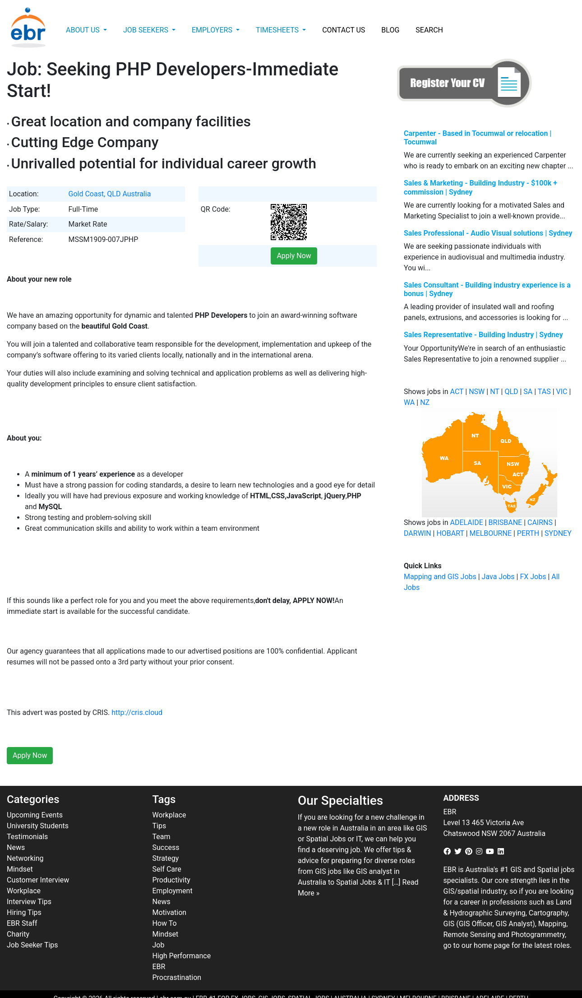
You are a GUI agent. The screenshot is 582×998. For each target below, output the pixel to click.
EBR (159, 946)
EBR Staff (22, 903)
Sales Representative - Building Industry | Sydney (483, 334)
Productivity (171, 860)
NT (494, 391)
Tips (159, 806)
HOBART (450, 533)
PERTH (528, 533)
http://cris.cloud (136, 693)
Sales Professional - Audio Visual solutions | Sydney (488, 233)
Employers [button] (213, 30)
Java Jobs (498, 576)
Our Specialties (340, 781)
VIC (562, 391)
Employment (172, 871)
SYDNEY (558, 533)
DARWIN (417, 533)
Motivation (169, 892)
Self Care (166, 849)
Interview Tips (29, 881)
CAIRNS (540, 522)
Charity (18, 914)
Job (158, 925)
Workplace (24, 871)
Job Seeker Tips (32, 925)
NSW (477, 391)
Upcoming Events (35, 795)
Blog (390, 30)
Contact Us (343, 30)
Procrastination (177, 957)
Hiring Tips (24, 892)
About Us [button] (84, 30)
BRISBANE (505, 522)
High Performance (181, 936)
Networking (25, 838)
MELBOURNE (491, 533)
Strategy (165, 838)
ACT (457, 391)
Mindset (20, 849)
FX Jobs (533, 576)
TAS (544, 391)
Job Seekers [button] (146, 30)
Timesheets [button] (278, 30)
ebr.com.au (175, 978)
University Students (38, 806)
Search (429, 30)
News (16, 827)
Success (166, 827)
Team (161, 816)
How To (164, 903)
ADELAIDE (466, 522)
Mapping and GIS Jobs (440, 576)
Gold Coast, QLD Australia (110, 194)
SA (527, 391)
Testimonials (27, 816)
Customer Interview (38, 860)
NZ (425, 402)
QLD (511, 391)
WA (409, 402)
